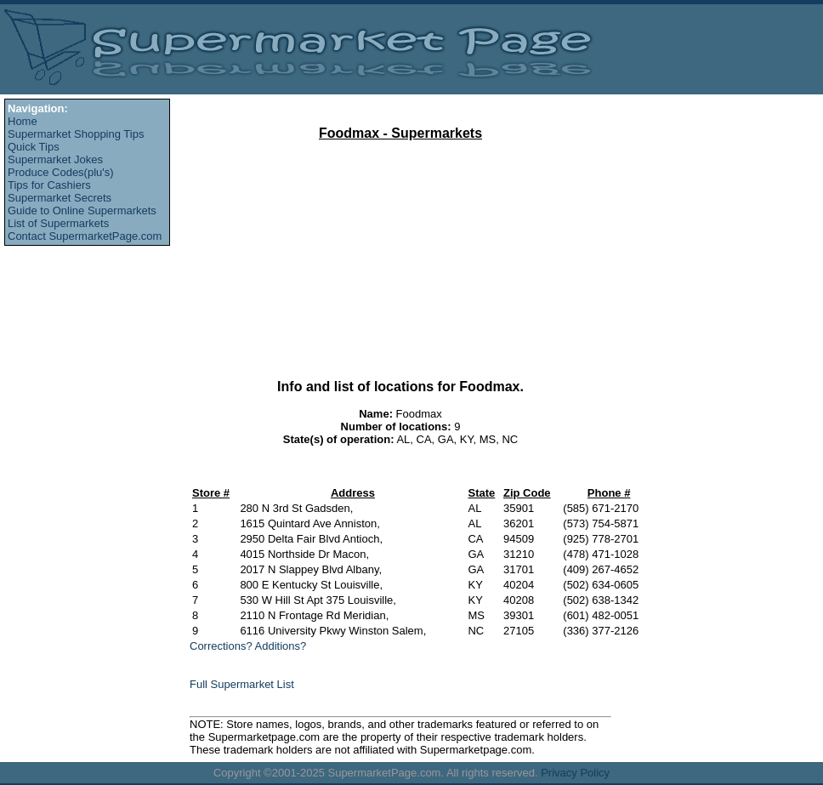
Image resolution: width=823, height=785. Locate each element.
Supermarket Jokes (55, 159)
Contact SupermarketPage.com (85, 236)
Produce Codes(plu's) (61, 172)
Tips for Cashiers (49, 185)
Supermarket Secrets (59, 197)
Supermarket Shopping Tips (76, 134)
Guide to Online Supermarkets (82, 210)
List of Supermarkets (58, 223)
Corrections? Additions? (248, 646)
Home (22, 121)
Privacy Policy (575, 772)
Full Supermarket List (242, 684)
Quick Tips (34, 146)
